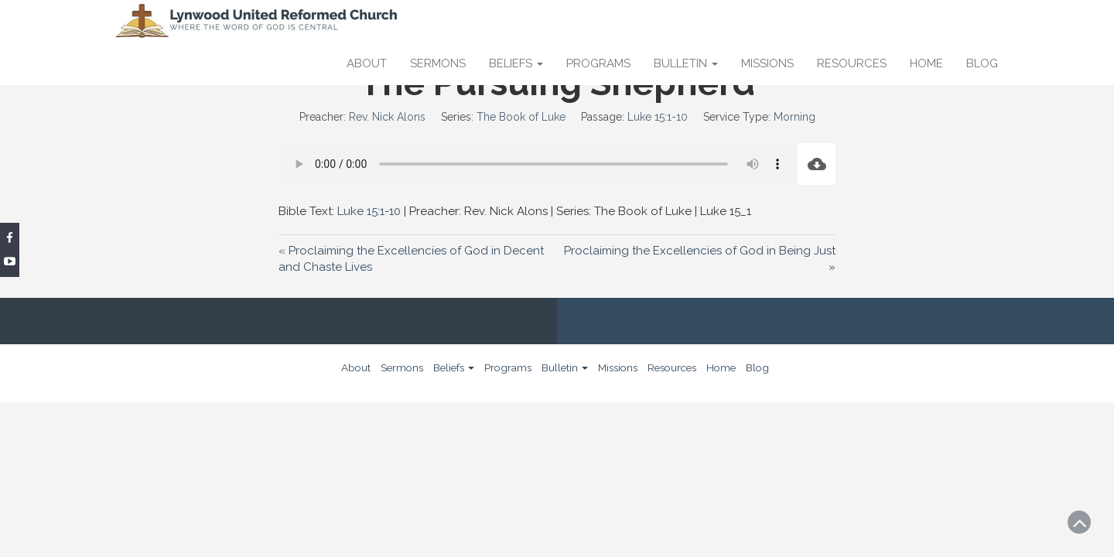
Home (926, 63)
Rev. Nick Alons (387, 117)
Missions (767, 63)
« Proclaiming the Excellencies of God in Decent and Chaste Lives (411, 258)
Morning (794, 117)
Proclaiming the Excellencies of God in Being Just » (700, 258)
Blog (982, 63)
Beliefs (516, 63)
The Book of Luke (521, 117)
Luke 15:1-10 (657, 117)
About (367, 63)
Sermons (438, 63)
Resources (852, 63)
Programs (598, 63)
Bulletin (686, 63)
